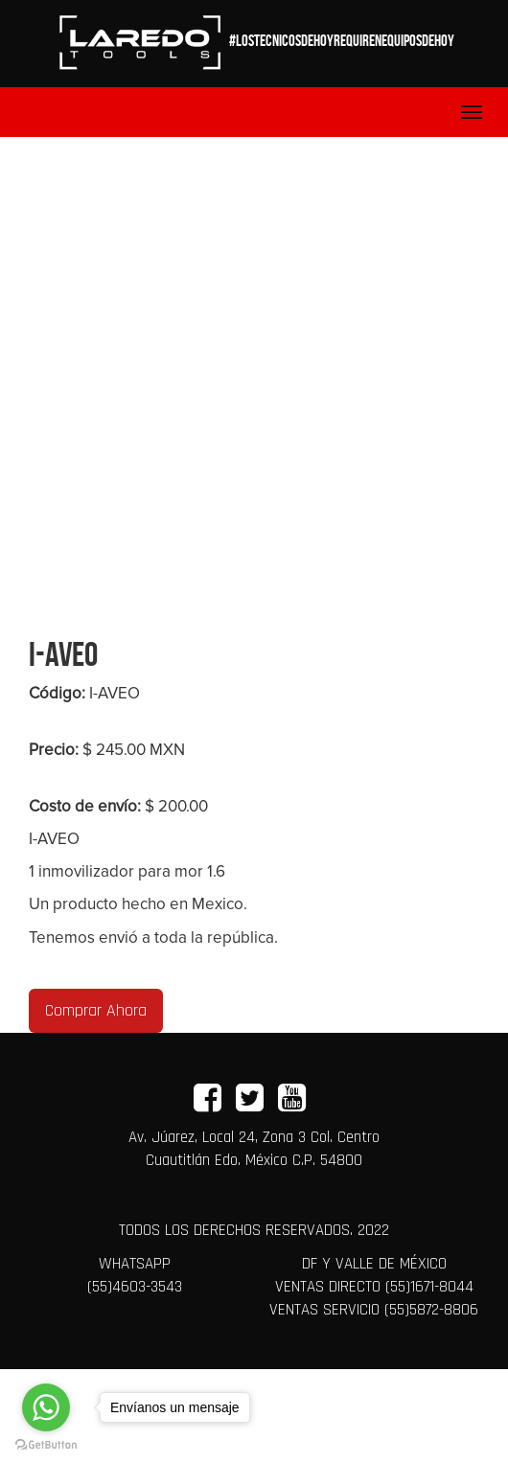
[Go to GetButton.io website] (46, 1444)
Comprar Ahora (96, 1010)
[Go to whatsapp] (46, 1407)
